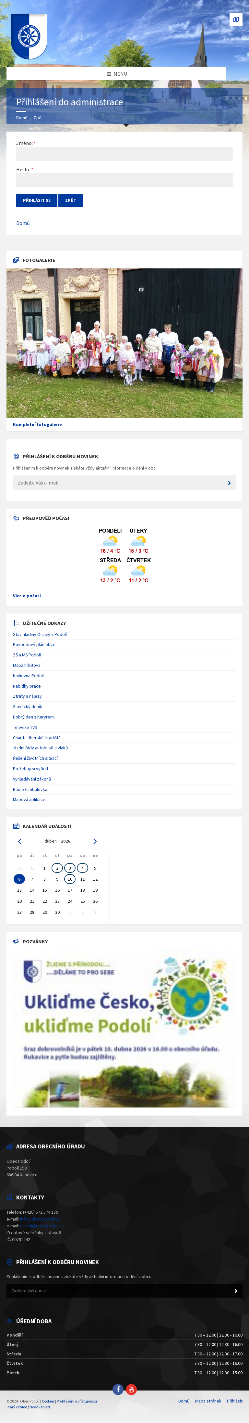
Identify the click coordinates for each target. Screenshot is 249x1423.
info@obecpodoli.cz (39, 1219)
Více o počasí (27, 596)
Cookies (48, 1401)
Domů (22, 118)
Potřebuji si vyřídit (30, 768)
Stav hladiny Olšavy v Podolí (40, 634)
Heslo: (23, 169)
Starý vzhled (16, 1406)
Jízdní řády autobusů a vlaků (40, 748)
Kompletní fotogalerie (37, 424)
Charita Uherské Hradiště (37, 738)
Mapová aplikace (29, 799)
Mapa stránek (208, 1401)
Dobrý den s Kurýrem (33, 717)
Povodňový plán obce (34, 644)
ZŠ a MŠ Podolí (27, 655)
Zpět (38, 118)
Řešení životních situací (35, 758)
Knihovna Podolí (28, 676)
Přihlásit (235, 1401)
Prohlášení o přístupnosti (77, 1401)
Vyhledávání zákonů (32, 779)
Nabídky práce (27, 686)
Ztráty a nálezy (27, 696)
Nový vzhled (40, 1406)
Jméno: (24, 143)
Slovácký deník (27, 706)
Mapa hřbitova (27, 665)
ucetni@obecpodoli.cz (42, 1226)
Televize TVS (25, 727)
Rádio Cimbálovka (30, 789)
